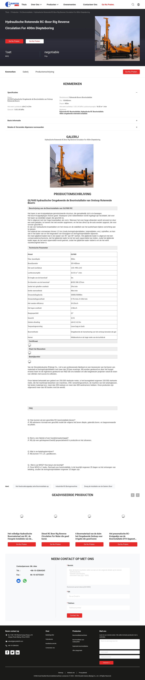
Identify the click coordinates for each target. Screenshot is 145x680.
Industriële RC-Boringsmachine (66, 486)
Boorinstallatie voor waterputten (78, 641)
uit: (69, 592)
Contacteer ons (50, 648)
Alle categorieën (77, 650)
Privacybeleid (83, 672)
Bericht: (70, 565)
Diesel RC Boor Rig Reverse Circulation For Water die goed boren (55, 536)
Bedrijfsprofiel (50, 635)
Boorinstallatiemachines (79, 635)
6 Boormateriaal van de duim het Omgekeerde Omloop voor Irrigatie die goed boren (89, 536)
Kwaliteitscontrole (51, 643)
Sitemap (60, 672)
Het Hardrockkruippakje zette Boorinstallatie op (32, 486)
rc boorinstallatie (26, 12)
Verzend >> (106, 663)
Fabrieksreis (49, 639)
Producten (14, 12)
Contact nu (74, 615)
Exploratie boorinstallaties (80, 646)
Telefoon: (71, 603)
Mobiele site (71, 672)
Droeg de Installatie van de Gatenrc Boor (98, 486)
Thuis (7, 12)
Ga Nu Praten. (14, 41)
